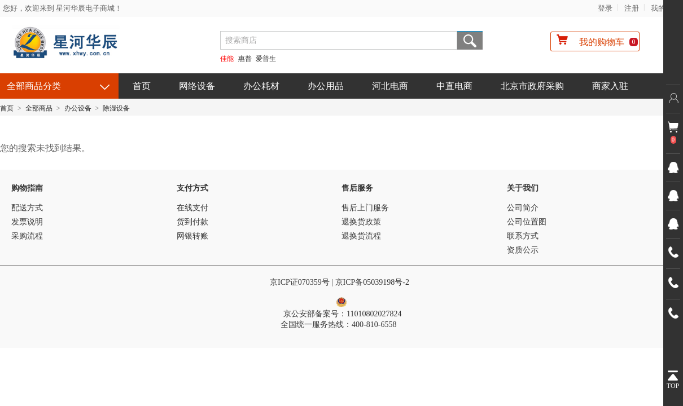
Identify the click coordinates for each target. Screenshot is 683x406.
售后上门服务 (365, 208)
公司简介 (522, 208)
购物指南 (27, 188)
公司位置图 (526, 222)
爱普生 (266, 59)
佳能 (227, 59)
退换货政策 (361, 222)
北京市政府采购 (532, 86)
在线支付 (192, 208)
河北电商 (390, 86)
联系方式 (522, 236)
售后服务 (357, 188)
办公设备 (77, 108)
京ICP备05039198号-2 (373, 282)
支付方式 (192, 188)
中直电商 (454, 86)
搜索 (470, 40)
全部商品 (38, 108)
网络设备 (197, 86)
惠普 (245, 59)
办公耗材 (261, 86)
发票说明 (27, 222)
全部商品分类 (34, 86)
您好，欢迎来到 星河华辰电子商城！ (62, 8)
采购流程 (27, 236)
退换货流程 (361, 236)
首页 (142, 86)
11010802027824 (374, 314)
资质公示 (522, 250)
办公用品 (326, 86)
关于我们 (522, 188)
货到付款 (192, 222)
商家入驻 (610, 86)
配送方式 (27, 208)
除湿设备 (116, 108)
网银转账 (192, 236)
